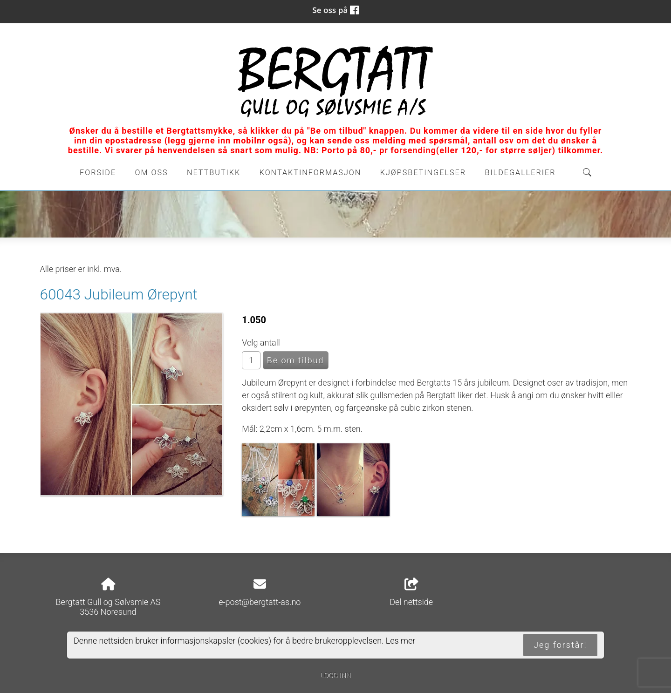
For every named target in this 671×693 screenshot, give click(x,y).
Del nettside (411, 592)
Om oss (151, 172)
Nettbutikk (213, 172)
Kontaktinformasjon (311, 172)
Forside (98, 172)
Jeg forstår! (560, 645)
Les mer (401, 640)
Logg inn (335, 675)
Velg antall (261, 342)
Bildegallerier (520, 172)
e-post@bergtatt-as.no (260, 602)
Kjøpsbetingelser (423, 172)
